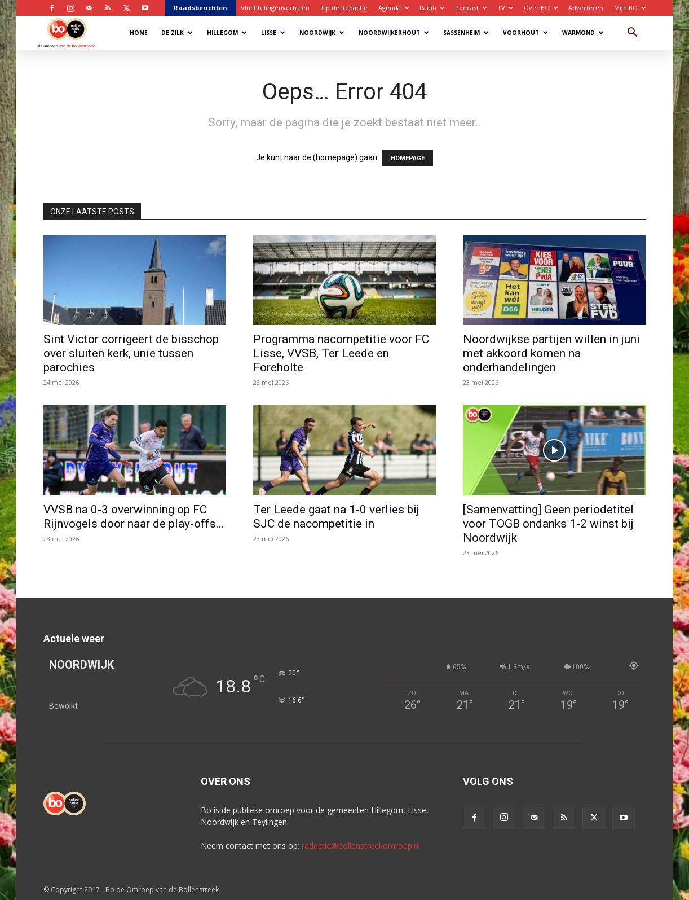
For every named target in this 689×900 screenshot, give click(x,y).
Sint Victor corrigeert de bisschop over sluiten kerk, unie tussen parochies (131, 353)
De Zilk (177, 33)
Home (139, 33)
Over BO (541, 7)
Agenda (393, 7)
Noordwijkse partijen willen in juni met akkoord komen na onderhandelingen (551, 353)
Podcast (471, 7)
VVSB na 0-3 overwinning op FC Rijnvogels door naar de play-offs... (133, 516)
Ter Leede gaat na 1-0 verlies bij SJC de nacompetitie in (336, 516)
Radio (431, 7)
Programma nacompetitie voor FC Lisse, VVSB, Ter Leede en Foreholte (341, 353)
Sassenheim (466, 33)
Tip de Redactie (344, 7)
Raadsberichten (200, 7)
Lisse (273, 33)
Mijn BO (630, 7)
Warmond (583, 33)
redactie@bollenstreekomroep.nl (361, 845)
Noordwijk (321, 33)
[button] (632, 33)
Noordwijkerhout (394, 33)
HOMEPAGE (408, 158)
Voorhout (525, 33)
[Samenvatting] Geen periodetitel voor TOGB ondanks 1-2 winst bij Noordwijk (548, 524)
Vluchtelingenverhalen (275, 7)
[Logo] (72, 32)
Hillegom (227, 33)
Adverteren (585, 7)
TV (505, 7)
